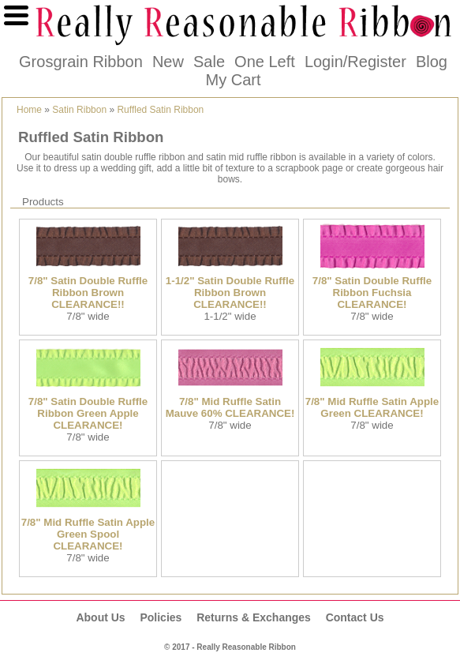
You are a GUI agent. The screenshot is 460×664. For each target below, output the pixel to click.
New (168, 61)
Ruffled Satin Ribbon (160, 109)
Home (29, 109)
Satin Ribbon (79, 109)
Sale (209, 61)
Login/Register (355, 61)
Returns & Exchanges (253, 617)
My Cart (233, 79)
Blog (431, 61)
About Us (100, 617)
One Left (264, 61)
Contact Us (355, 617)
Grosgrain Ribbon (81, 61)
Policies (160, 617)
